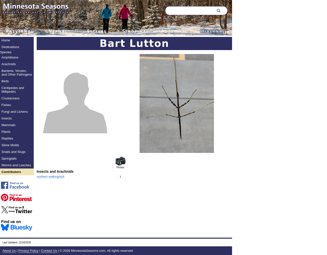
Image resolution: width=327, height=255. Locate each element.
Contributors (11, 172)
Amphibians (9, 57)
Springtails (9, 158)
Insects (6, 118)
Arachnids (8, 64)
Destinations (10, 47)
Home (5, 40)
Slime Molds (10, 145)
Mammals (8, 125)
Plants (5, 132)
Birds (5, 81)
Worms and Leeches (16, 165)
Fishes (6, 105)
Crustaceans (10, 98)
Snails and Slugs (13, 152)
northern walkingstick (50, 176)
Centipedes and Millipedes (12, 89)
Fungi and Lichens (14, 111)
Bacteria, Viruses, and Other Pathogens (16, 72)
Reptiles (7, 138)
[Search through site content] (188, 10)
